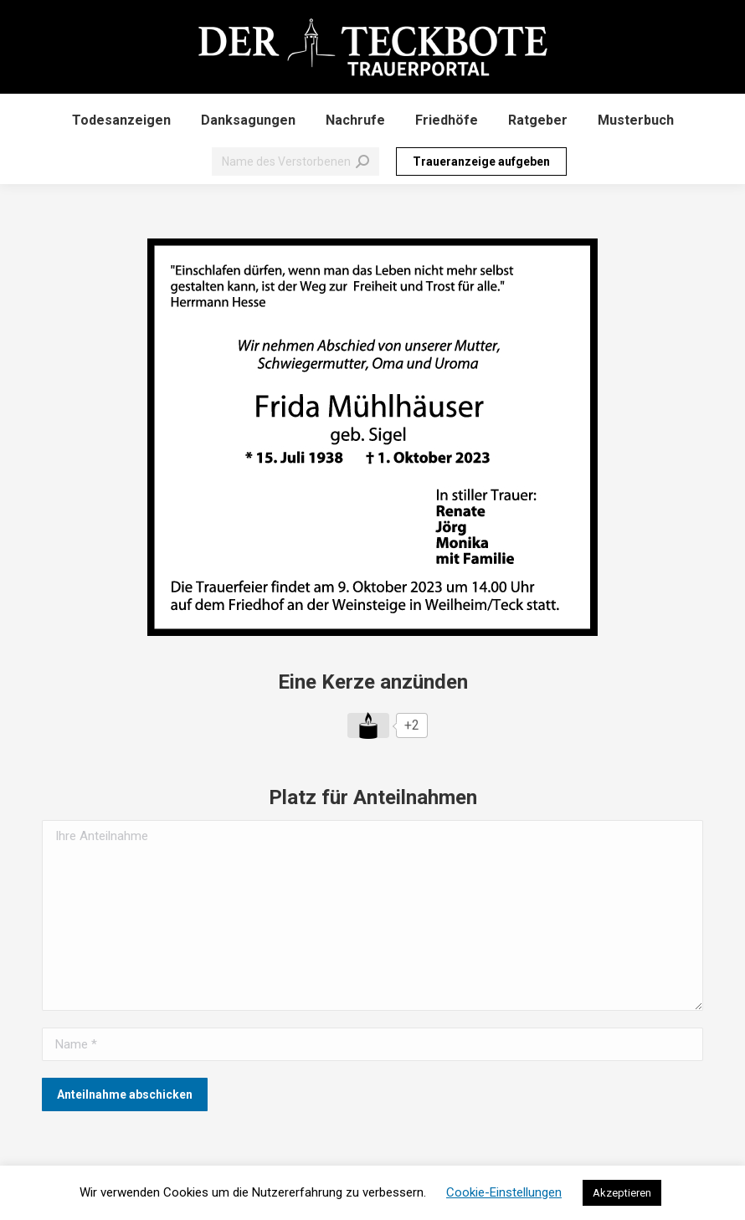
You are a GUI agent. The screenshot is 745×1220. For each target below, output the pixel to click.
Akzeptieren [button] (622, 1193)
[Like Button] (368, 725)
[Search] (295, 161)
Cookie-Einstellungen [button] (504, 1192)
